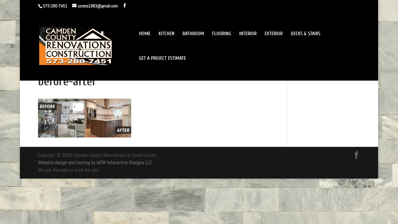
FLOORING (221, 33)
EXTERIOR (274, 33)
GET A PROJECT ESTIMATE (162, 58)
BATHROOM (193, 33)
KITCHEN (166, 33)
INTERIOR (248, 33)
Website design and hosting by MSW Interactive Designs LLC (95, 162)
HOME (144, 33)
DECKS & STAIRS (305, 33)
